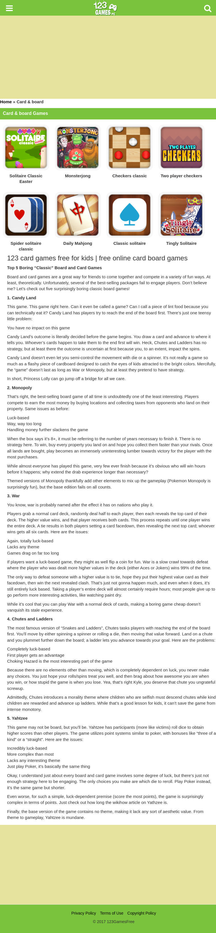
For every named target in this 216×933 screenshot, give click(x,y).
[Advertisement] (108, 864)
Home (6, 101)
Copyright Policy (141, 913)
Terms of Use (111, 913)
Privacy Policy (83, 913)
